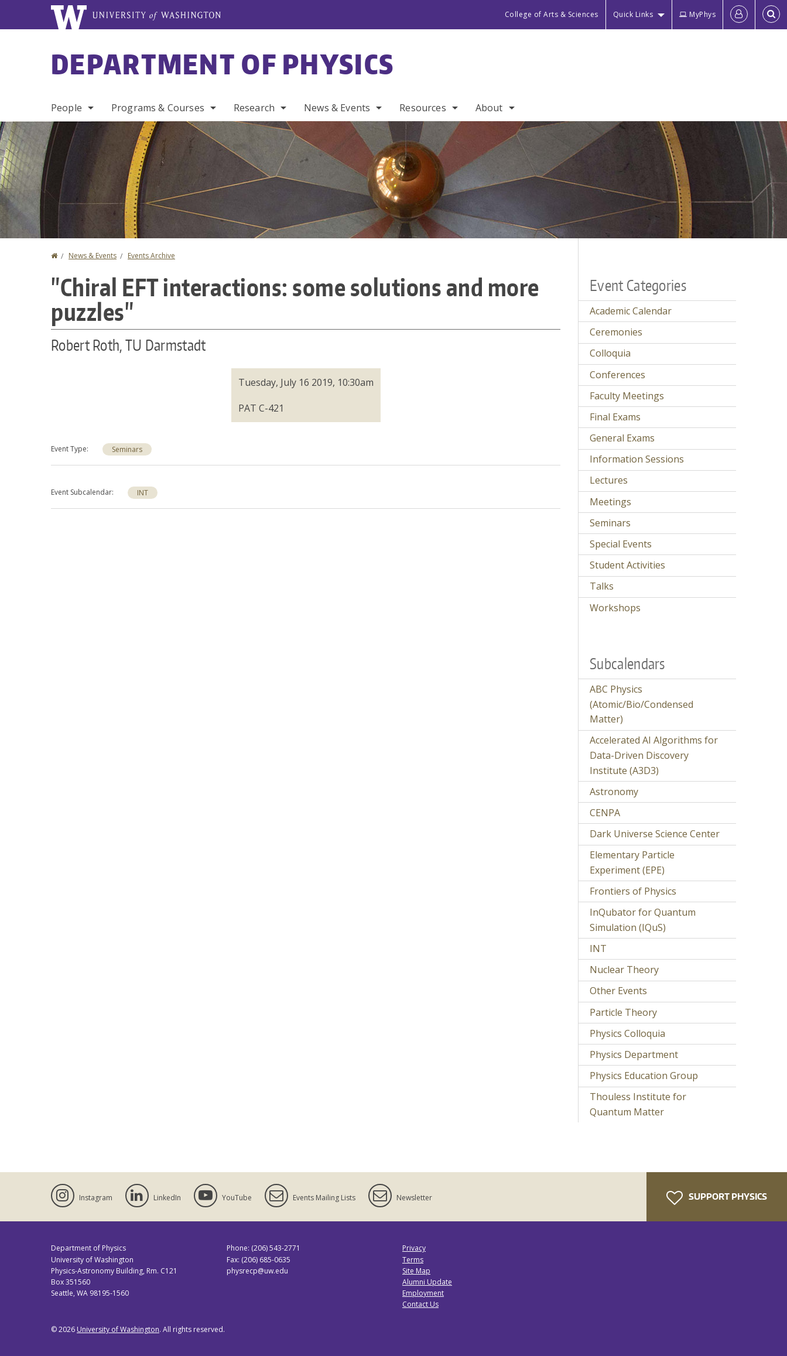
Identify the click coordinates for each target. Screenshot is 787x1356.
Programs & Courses (157, 107)
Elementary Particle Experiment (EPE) (632, 862)
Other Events (618, 990)
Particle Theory (623, 1012)
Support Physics (716, 1198)
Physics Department (634, 1054)
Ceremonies (616, 332)
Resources (422, 107)
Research (254, 107)
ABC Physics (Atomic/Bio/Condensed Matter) (641, 704)
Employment (423, 1293)
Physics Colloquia (627, 1033)
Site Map (416, 1271)
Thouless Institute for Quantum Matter (638, 1104)
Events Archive (151, 256)
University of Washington (118, 1329)
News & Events (337, 107)
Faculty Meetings (627, 395)
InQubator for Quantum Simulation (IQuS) (643, 920)
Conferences (617, 374)
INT (142, 493)
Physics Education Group (644, 1075)
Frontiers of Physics (633, 891)
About (489, 107)
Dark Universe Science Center (655, 833)
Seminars (127, 449)
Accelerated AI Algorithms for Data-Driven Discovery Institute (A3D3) (654, 755)
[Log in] (739, 14)
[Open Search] (771, 14)
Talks (602, 586)
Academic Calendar (631, 310)
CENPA (605, 812)
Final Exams (615, 416)
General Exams (622, 438)
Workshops (615, 607)
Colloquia (610, 353)
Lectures (609, 480)
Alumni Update (427, 1282)
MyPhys (697, 14)
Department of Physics (222, 63)
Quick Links (633, 14)
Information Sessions (637, 459)
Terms (412, 1260)
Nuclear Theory (624, 969)
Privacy (414, 1248)
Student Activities (627, 565)
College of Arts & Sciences (551, 14)
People (66, 107)
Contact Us (420, 1304)
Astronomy (614, 791)
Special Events (621, 543)
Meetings (610, 501)
